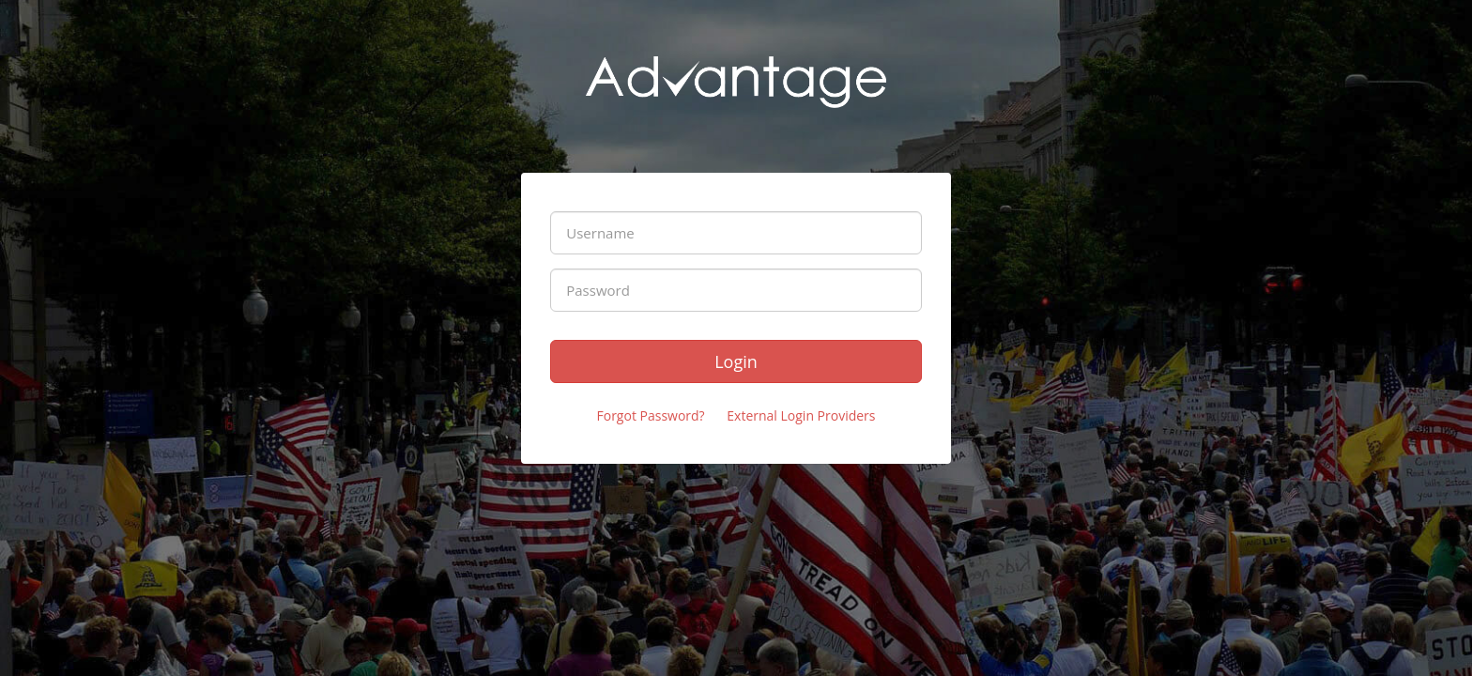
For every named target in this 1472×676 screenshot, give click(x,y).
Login (736, 361)
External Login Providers (801, 415)
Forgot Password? (650, 415)
